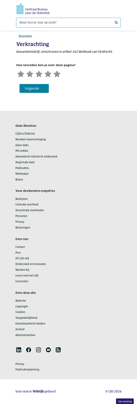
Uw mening (125, 401)
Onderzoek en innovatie (30, 264)
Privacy (19, 222)
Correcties (21, 281)
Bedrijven (21, 199)
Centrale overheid (26, 204)
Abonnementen (25, 335)
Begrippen (25, 36)
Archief (19, 329)
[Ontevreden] (29, 73)
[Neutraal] (38, 73)
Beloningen (22, 227)
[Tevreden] (47, 73)
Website (20, 301)
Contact (20, 247)
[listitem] (18, 350)
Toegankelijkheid (26, 318)
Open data (21, 145)
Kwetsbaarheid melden (30, 323)
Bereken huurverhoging (30, 139)
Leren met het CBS (26, 275)
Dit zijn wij (22, 258)
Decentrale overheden (29, 210)
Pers (18, 253)
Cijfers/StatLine (25, 133)
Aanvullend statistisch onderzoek (36, 156)
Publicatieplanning (27, 369)
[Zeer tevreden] (57, 73)
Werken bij (22, 270)
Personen (21, 216)
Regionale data (25, 162)
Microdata (21, 151)
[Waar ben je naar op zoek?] (68, 23)
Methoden (22, 174)
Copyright (21, 306)
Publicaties (22, 168)
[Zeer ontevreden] (20, 73)
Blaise (19, 179)
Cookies (20, 312)
